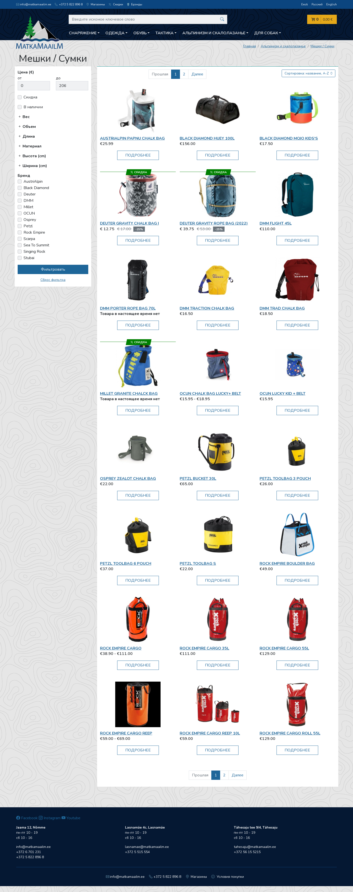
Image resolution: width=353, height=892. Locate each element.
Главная (249, 46)
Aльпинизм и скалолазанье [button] (213, 33)
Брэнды (134, 4)
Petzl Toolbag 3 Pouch (285, 478)
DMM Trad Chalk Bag (282, 308)
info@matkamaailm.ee (33, 4)
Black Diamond (36, 188)
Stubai (29, 258)
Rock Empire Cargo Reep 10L (210, 733)
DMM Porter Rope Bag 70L (128, 308)
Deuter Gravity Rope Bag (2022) (214, 223)
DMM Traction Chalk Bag (207, 308)
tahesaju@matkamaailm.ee (255, 846)
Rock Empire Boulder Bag (287, 563)
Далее (197, 74)
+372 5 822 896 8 (69, 4)
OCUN (29, 213)
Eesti (304, 4)
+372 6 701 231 (28, 852)
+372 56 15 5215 (247, 852)
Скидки (116, 4)
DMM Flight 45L (276, 223)
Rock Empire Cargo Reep (126, 733)
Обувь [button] (140, 33)
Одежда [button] (115, 33)
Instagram (50, 818)
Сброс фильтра (52, 279)
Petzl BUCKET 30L (198, 478)
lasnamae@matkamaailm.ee (147, 846)
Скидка (30, 97)
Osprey (30, 219)
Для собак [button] (266, 33)
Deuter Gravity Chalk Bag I (129, 223)
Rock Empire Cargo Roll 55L (290, 733)
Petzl (28, 226)
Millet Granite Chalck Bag (129, 393)
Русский (317, 4)
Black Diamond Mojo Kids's (289, 138)
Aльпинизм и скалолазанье (283, 46)
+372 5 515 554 (137, 852)
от (20, 78)
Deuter (30, 194)
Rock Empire (34, 232)
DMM (28, 200)
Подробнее (138, 155)
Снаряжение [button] (83, 33)
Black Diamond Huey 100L (207, 138)
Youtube (71, 818)
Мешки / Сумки (322, 46)
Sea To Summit (36, 245)
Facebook (27, 818)
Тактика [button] (164, 33)
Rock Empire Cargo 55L (284, 648)
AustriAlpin (33, 181)
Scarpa (29, 238)
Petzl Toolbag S (198, 563)
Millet (28, 207)
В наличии (33, 107)
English (331, 4)
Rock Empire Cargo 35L (204, 648)
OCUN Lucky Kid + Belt (282, 393)
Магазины (95, 4)
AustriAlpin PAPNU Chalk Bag (132, 138)
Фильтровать (53, 269)
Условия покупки (227, 876)
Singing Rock (34, 251)
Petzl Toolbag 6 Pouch (125, 563)
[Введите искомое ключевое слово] (148, 19)
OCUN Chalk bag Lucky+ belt (210, 393)
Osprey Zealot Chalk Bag (128, 478)
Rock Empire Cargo (120, 648)
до (58, 78)
